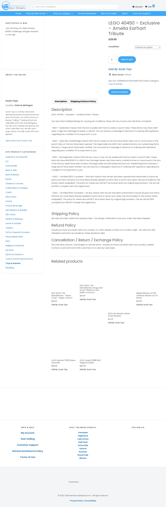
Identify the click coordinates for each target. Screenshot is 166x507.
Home (18, 13)
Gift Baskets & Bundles (16, 210)
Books (8, 179)
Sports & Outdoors (14, 254)
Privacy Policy (76, 500)
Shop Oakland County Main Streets (13, 5)
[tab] (61, 101)
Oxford (83, 448)
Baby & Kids (11, 170)
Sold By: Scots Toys (119, 69)
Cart (151, 6)
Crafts (9, 192)
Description (61, 101)
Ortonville (83, 445)
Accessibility (90, 500)
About (125, 13)
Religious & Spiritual (15, 245)
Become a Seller (109, 13)
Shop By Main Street (37, 13)
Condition (113, 46)
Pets (8, 241)
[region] (83, 403)
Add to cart (127, 59)
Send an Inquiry (119, 92)
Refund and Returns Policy (27, 451)
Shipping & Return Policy (83, 101)
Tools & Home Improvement (19, 258)
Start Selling (28, 438)
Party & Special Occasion (18, 232)
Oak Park (83, 442)
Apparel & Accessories (17, 156)
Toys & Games (13, 263)
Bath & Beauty (12, 174)
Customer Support (142, 13)
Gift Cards (10, 214)
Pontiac (83, 451)
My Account (27, 432)
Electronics (11, 196)
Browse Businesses (87, 13)
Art (7, 161)
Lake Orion (83, 439)
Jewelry (9, 227)
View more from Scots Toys (19, 140)
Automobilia (11, 165)
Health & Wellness (14, 219)
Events (9, 201)
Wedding (10, 267)
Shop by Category (63, 13)
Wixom (83, 458)
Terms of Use (27, 457)
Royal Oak (83, 455)
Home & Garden (13, 223)
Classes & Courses (14, 183)
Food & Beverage (14, 205)
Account (139, 7)
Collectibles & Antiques (17, 188)
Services (10, 250)
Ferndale (83, 432)
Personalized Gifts (14, 236)
